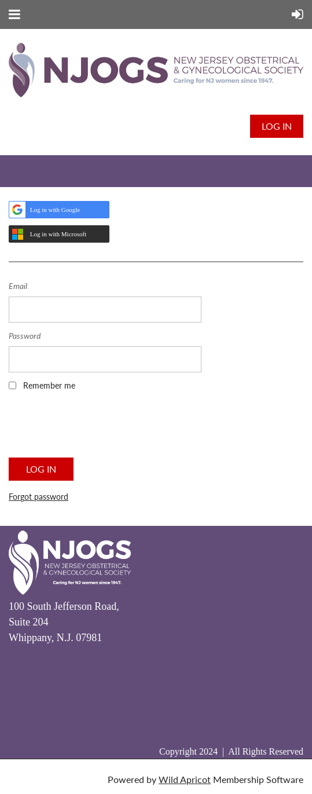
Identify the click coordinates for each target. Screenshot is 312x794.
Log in (277, 125)
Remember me (49, 385)
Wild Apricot (185, 779)
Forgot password (38, 497)
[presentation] (97, 428)
